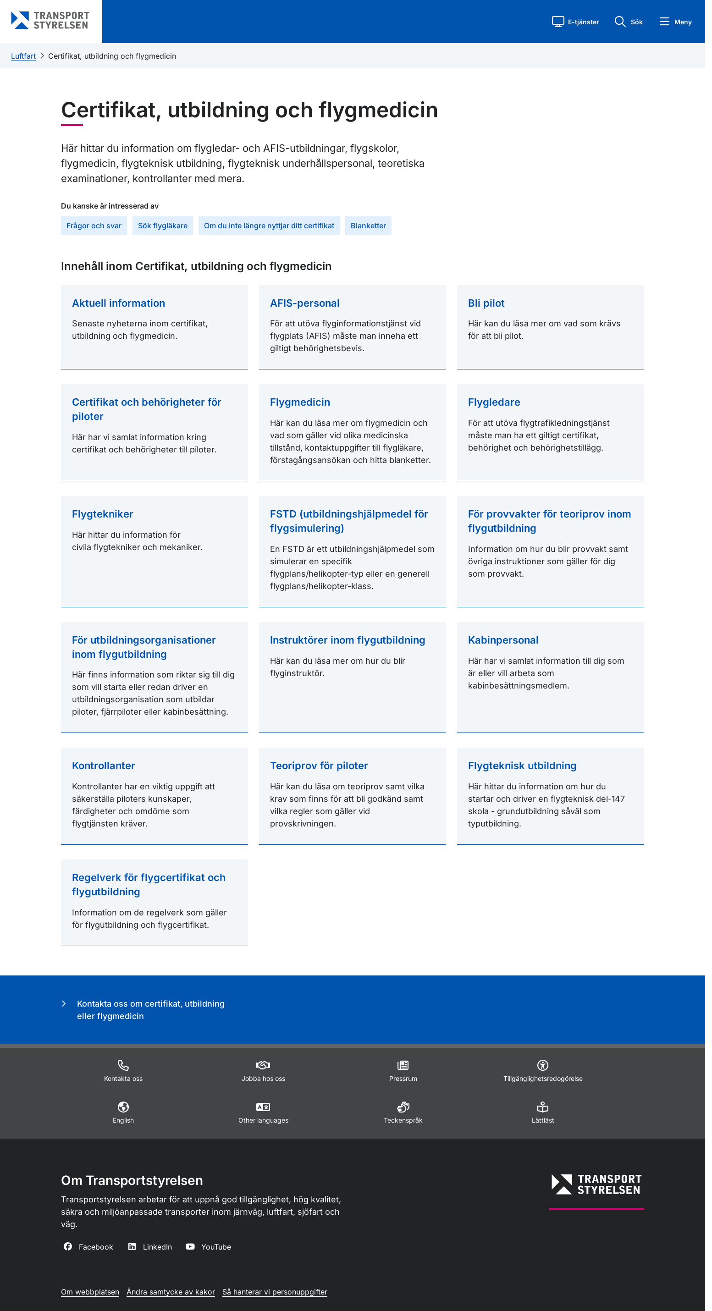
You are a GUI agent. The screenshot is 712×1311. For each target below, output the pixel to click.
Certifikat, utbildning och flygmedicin (112, 56)
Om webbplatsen (90, 1291)
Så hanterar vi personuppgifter (274, 1291)
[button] (575, 21)
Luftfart (23, 56)
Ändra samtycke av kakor (171, 1291)
